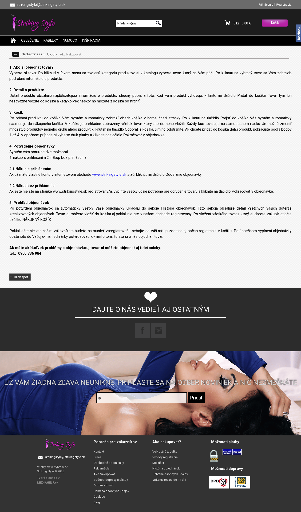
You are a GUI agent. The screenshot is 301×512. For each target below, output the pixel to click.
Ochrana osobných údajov (111, 491)
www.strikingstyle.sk (109, 174)
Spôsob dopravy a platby (111, 479)
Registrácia (284, 4)
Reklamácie (101, 468)
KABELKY (51, 40)
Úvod (51, 54)
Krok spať (21, 277)
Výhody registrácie (165, 457)
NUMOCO (70, 40)
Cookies (99, 496)
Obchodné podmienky (109, 463)
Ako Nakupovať (104, 474)
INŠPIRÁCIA (91, 40)
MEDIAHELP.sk (47, 482)
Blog (97, 502)
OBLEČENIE (30, 40)
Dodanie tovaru (104, 485)
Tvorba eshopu (48, 478)
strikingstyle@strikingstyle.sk (65, 457)
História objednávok (166, 468)
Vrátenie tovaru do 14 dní (169, 479)
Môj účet (158, 463)
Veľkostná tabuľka (164, 451)
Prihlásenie (266, 4)
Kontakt (99, 451)
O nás (97, 457)
